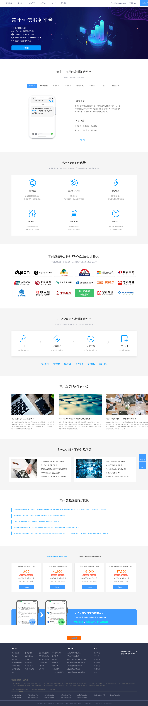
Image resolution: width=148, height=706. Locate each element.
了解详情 (82, 140)
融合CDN (55, 666)
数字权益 (55, 656)
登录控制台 (133, 3)
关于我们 (63, 3)
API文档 (56, 364)
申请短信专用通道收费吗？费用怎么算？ (54, 469)
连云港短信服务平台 (99, 695)
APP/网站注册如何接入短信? (50, 473)
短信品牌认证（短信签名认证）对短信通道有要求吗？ (54, 477)
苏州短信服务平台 (66, 695)
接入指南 (45, 364)
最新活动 (9, 3)
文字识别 (41, 669)
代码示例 (68, 364)
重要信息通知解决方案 (74, 666)
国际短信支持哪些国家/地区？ (115, 461)
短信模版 (97, 669)
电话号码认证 (29, 669)
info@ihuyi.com (130, 654)
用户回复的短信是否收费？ (49, 465)
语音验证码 (28, 662)
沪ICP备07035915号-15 (60, 703)
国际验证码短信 (16, 662)
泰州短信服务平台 (66, 697)
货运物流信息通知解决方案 (76, 672)
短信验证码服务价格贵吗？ (114, 465)
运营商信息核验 (44, 656)
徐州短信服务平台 (49, 695)
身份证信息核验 (44, 653)
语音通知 (28, 659)
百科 (95, 672)
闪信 (12, 672)
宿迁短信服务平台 (82, 697)
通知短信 (14, 656)
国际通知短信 (15, 666)
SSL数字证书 (56, 653)
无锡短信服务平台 (33, 695)
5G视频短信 (29, 656)
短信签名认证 (29, 666)
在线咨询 (142, 460)
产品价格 (43, 3)
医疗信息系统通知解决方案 (76, 662)
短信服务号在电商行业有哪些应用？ (117, 477)
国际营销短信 (15, 669)
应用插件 (97, 662)
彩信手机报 (28, 653)
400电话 (54, 659)
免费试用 (26, 48)
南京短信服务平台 (16, 695)
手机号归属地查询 (58, 672)
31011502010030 (105, 703)
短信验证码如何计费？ (113, 473)
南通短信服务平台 (82, 695)
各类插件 (79, 364)
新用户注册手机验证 (74, 653)
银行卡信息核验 (44, 659)
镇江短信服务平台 (49, 697)
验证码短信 (15, 653)
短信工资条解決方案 (74, 669)
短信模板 (91, 364)
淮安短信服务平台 (115, 695)
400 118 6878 (121, 3)
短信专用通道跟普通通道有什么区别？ (53, 461)
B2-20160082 (87, 703)
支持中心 (53, 3)
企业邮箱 (55, 662)
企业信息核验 (43, 662)
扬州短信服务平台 (33, 697)
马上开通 (74, 638)
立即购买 (26, 587)
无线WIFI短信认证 (73, 656)
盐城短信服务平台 (16, 697)
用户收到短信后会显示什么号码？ (117, 469)
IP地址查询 (55, 669)
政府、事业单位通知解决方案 (76, 659)
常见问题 (103, 364)
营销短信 (14, 659)
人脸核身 (41, 666)
